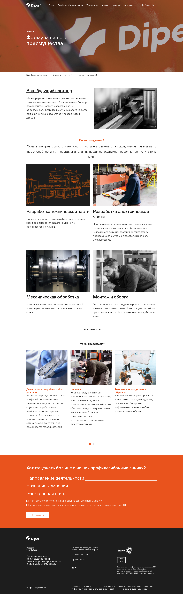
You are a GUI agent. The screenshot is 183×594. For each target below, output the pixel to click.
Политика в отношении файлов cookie (113, 587)
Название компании (47, 485)
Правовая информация (77, 587)
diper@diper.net (79, 559)
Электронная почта (46, 493)
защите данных (75, 500)
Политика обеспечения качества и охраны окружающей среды (138, 587)
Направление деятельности (55, 477)
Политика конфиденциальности (93, 587)
